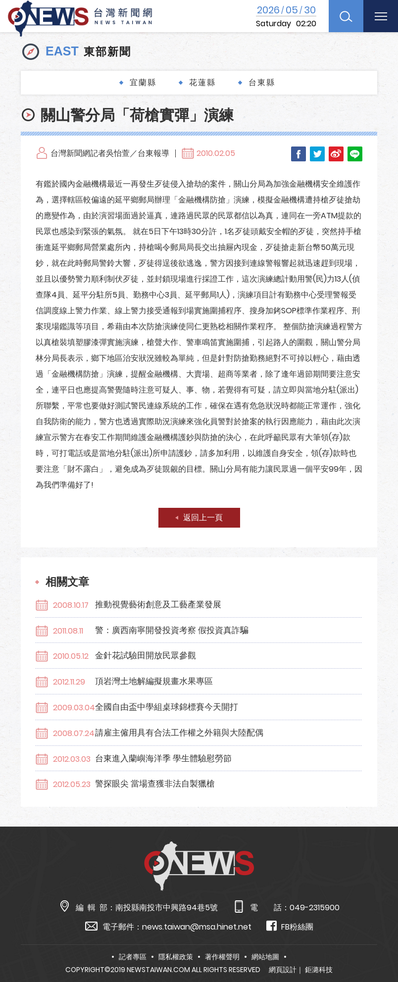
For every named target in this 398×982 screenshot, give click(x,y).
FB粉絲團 (289, 926)
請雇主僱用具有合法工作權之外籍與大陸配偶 (179, 732)
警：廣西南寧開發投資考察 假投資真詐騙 (172, 630)
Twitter (317, 154)
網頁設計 (283, 970)
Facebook (298, 154)
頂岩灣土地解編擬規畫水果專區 (154, 681)
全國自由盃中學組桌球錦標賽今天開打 (166, 707)
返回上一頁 (203, 517)
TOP (378, 945)
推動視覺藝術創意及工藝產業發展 (158, 604)
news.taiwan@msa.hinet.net (196, 927)
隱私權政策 (175, 957)
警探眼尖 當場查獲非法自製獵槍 (155, 783)
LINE (355, 154)
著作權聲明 (222, 957)
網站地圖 (265, 957)
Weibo (336, 154)
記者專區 (133, 957)
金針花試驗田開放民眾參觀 (145, 655)
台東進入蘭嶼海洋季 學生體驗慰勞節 (163, 758)
